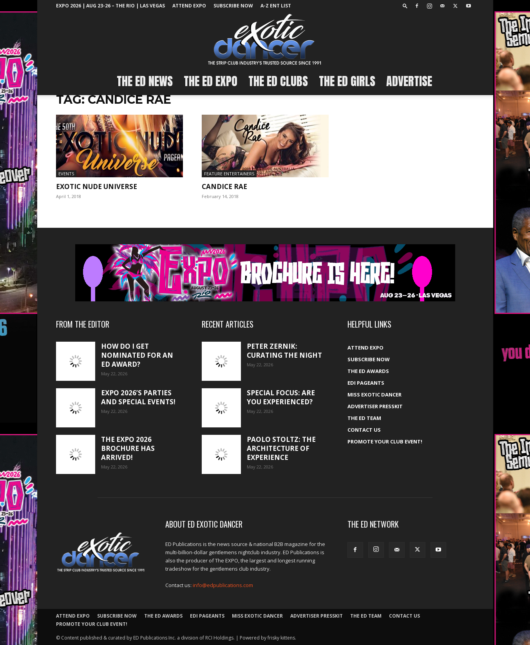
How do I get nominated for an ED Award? (137, 355)
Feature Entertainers (229, 174)
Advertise (409, 81)
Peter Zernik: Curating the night (284, 351)
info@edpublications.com (223, 585)
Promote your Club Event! (384, 441)
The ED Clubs (278, 81)
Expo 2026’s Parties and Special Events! (138, 397)
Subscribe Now (233, 5)
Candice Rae (224, 186)
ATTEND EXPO (189, 5)
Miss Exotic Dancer (374, 394)
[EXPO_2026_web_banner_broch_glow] (265, 272)
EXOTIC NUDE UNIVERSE (96, 186)
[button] (405, 6)
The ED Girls (347, 81)
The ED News (145, 81)
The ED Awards (368, 371)
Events (66, 174)
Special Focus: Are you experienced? (281, 397)
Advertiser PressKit (375, 406)
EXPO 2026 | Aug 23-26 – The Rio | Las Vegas (110, 5)
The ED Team (364, 418)
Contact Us (364, 429)
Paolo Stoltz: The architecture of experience (281, 448)
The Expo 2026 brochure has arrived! (128, 448)
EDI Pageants (365, 382)
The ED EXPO (210, 81)
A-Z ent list (275, 5)
